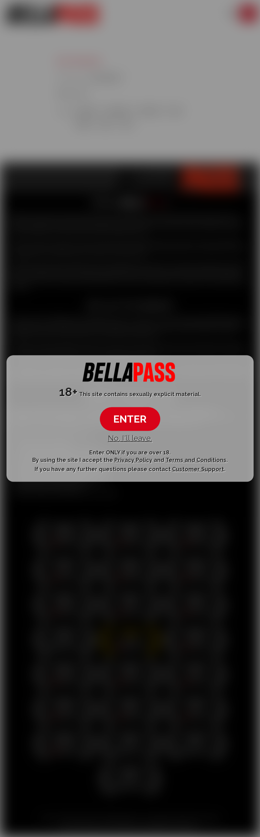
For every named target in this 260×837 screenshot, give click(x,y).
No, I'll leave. (130, 438)
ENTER (130, 419)
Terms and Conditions (196, 460)
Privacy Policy (133, 460)
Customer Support (198, 469)
